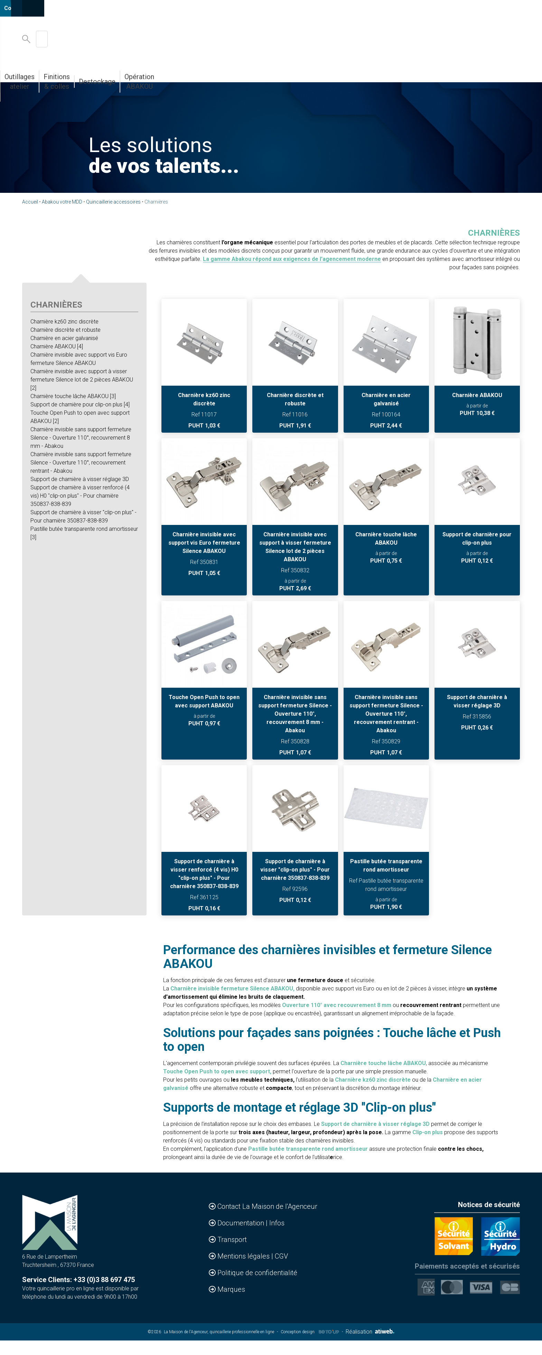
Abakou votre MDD (234, 72)
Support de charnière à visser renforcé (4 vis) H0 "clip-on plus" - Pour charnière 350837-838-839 (80, 495)
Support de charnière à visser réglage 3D (79, 479)
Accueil (30, 202)
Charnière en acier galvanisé (64, 338)
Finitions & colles (358, 72)
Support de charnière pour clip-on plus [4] (80, 404)
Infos (276, 1238)
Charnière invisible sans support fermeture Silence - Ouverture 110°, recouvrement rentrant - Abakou (80, 462)
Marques (231, 1304)
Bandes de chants (169, 72)
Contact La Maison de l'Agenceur (267, 1221)
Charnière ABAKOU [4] (56, 346)
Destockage (412, 72)
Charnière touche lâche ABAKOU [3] (73, 396)
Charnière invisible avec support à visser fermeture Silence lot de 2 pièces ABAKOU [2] (81, 379)
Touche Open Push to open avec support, (217, 1086)
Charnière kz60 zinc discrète (64, 321)
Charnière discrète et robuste (65, 330)
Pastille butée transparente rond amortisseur (308, 1164)
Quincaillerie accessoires (113, 202)
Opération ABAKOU (468, 72)
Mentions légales (244, 1271)
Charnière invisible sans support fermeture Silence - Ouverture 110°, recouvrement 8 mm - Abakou (80, 437)
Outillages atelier (297, 72)
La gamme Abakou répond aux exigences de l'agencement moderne (292, 259)
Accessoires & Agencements (89, 72)
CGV (281, 1271)
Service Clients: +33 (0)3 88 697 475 (78, 1295)
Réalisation (370, 1347)
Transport (232, 1255)
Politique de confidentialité (257, 1288)
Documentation (241, 1238)
